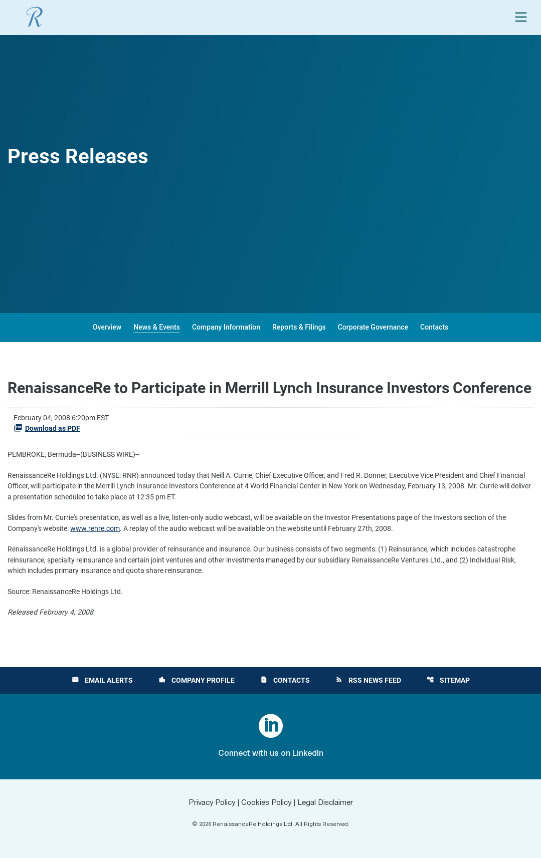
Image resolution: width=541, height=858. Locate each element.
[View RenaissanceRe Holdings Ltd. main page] (35, 17)
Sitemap (449, 680)
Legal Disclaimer (328, 802)
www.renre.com (124, 531)
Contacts (434, 327)
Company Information (226, 327)
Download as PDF (47, 427)
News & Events (156, 327)
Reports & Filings (299, 327)
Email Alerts (101, 680)
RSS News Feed (369, 680)
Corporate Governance (373, 327)
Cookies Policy (266, 802)
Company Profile (196, 680)
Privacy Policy (208, 802)
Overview (107, 327)
